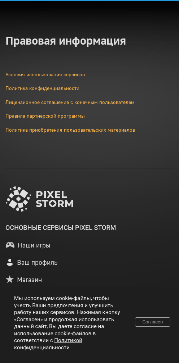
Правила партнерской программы (45, 116)
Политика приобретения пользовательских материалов (70, 130)
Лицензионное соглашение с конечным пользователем (70, 102)
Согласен (153, 322)
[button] (27, 245)
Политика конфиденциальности (42, 88)
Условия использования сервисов (45, 74)
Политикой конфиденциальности (48, 344)
